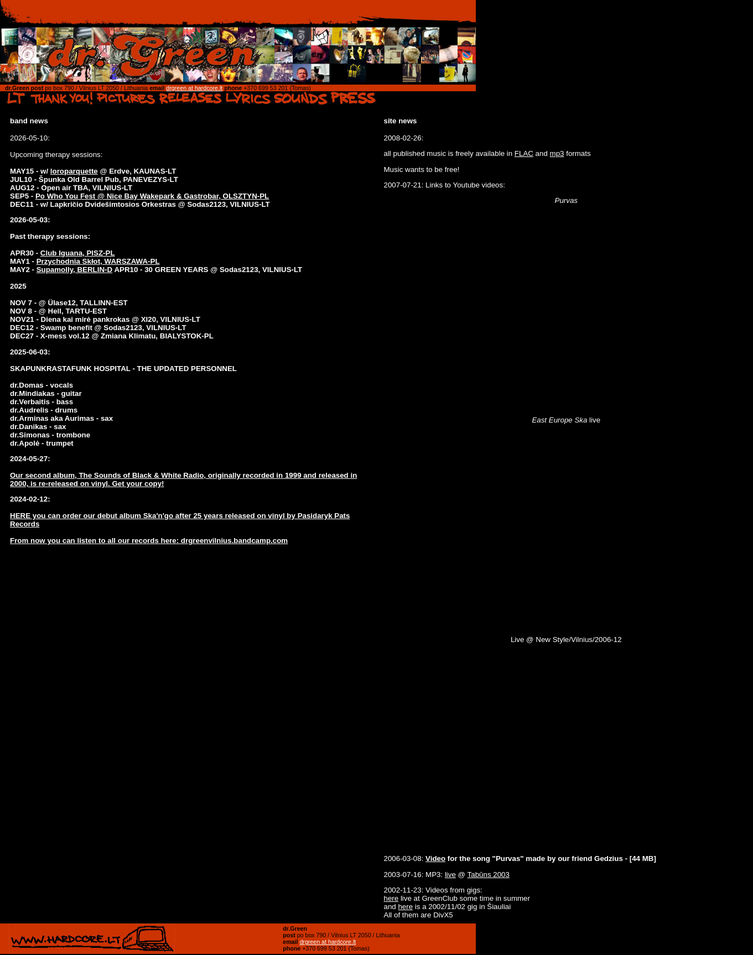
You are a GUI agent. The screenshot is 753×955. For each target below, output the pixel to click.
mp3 (557, 153)
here (391, 898)
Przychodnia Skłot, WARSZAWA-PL (98, 261)
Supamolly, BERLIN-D (75, 269)
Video (435, 858)
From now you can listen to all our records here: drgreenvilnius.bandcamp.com (149, 540)
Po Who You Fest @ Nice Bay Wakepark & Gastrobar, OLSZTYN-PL (152, 196)
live (450, 874)
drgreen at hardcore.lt (194, 88)
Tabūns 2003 (489, 874)
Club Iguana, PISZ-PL (77, 253)
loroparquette (74, 171)
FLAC (524, 153)
